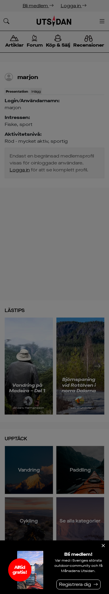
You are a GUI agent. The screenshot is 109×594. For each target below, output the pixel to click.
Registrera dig (75, 584)
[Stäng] (103, 545)
